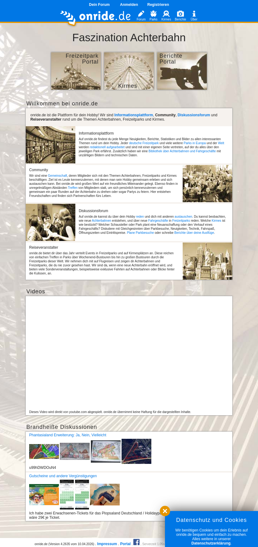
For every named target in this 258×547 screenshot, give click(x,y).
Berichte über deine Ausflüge (194, 232)
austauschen (183, 216)
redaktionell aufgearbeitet (107, 147)
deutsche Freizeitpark (144, 143)
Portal (125, 544)
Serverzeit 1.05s (153, 544)
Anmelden (129, 4)
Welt (221, 143)
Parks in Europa (195, 143)
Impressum (107, 544)
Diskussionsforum (194, 115)
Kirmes (216, 220)
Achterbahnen (101, 220)
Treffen (73, 187)
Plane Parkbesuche (140, 232)
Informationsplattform (133, 115)
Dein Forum (99, 4)
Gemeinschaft (57, 175)
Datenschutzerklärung (210, 543)
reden (140, 216)
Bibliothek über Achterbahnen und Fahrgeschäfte (182, 151)
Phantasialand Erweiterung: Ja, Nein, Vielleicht (67, 435)
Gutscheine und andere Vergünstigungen (63, 476)
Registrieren (158, 4)
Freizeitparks (181, 220)
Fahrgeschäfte (158, 220)
